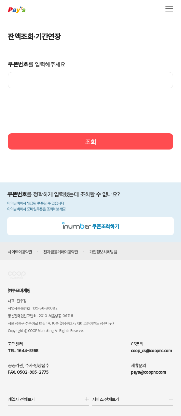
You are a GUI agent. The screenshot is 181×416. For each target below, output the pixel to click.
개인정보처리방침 (103, 251)
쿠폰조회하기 (90, 226)
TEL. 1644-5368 (23, 350)
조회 (90, 141)
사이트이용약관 (20, 251)
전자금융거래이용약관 (60, 251)
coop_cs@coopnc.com (151, 350)
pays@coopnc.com (148, 372)
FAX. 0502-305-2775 (28, 372)
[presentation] (90, 110)
